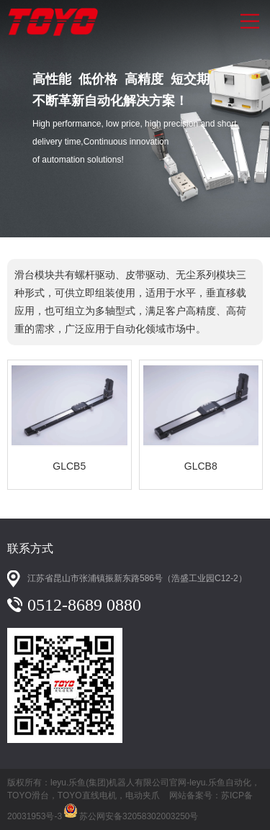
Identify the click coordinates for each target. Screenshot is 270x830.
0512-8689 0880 (84, 605)
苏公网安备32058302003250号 (130, 809)
